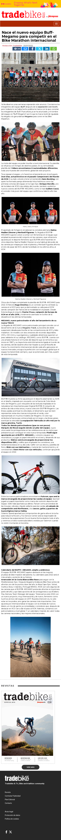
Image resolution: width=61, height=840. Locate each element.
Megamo (29, 116)
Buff (23, 107)
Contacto (8, 803)
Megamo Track (29, 328)
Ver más (30, 767)
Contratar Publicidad (12, 796)
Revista (8, 792)
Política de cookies (12, 819)
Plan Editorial (10, 799)
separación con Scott (47, 107)
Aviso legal (9, 812)
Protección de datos (12, 815)
